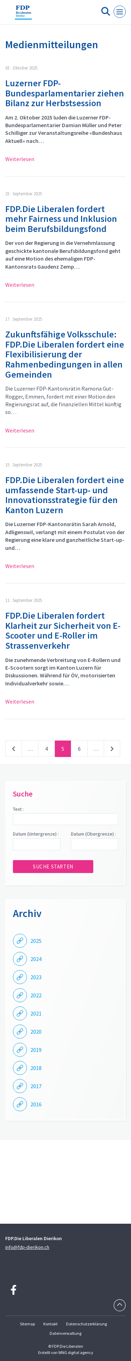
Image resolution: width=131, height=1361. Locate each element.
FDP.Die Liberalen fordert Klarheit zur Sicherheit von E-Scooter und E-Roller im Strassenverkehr (63, 630)
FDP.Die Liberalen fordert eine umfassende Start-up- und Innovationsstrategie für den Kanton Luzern (64, 495)
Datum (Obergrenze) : (93, 834)
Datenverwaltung (65, 1333)
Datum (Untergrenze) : (36, 834)
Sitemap (27, 1323)
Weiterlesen (19, 158)
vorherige (14, 750)
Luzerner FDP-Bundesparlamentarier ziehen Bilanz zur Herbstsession (64, 93)
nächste (112, 750)
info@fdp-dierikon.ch (27, 1247)
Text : (18, 809)
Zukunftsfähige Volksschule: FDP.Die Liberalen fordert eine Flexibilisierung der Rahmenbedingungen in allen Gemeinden (64, 354)
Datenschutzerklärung (86, 1323)
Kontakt (50, 1323)
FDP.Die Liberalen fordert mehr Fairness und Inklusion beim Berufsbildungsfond (61, 218)
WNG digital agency (75, 1352)
